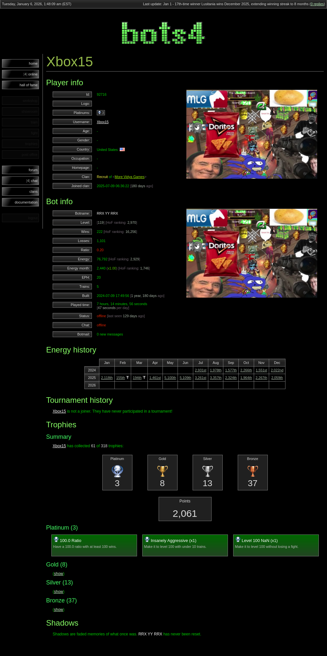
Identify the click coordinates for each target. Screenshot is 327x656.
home (33, 63)
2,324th (231, 378)
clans (33, 191)
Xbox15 (103, 122)
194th (137, 378)
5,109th (185, 378)
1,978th (216, 370)
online (31, 74)
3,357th (216, 378)
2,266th (246, 370)
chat (32, 181)
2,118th (107, 378)
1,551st (261, 370)
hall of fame (29, 85)
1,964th (246, 378)
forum (33, 170)
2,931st (200, 370)
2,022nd (277, 370)
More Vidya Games (130, 177)
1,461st (155, 378)
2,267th (261, 378)
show (58, 573)
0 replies (317, 4)
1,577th (231, 370)
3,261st (200, 378)
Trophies (61, 424)
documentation (26, 202)
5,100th (170, 378)
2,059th (277, 378)
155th (120, 378)
